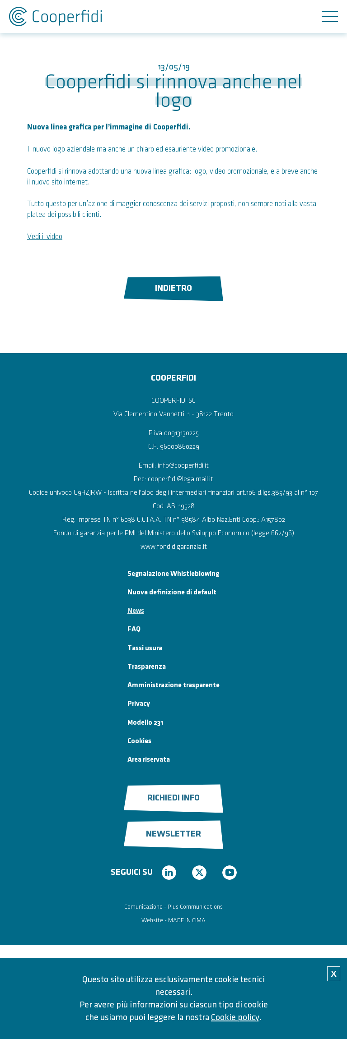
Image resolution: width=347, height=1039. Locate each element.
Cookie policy (235, 1017)
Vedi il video (44, 236)
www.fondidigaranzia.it (174, 546)
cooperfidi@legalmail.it (180, 479)
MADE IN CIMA (187, 920)
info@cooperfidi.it (183, 465)
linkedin (169, 872)
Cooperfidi (55, 16)
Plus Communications (195, 907)
